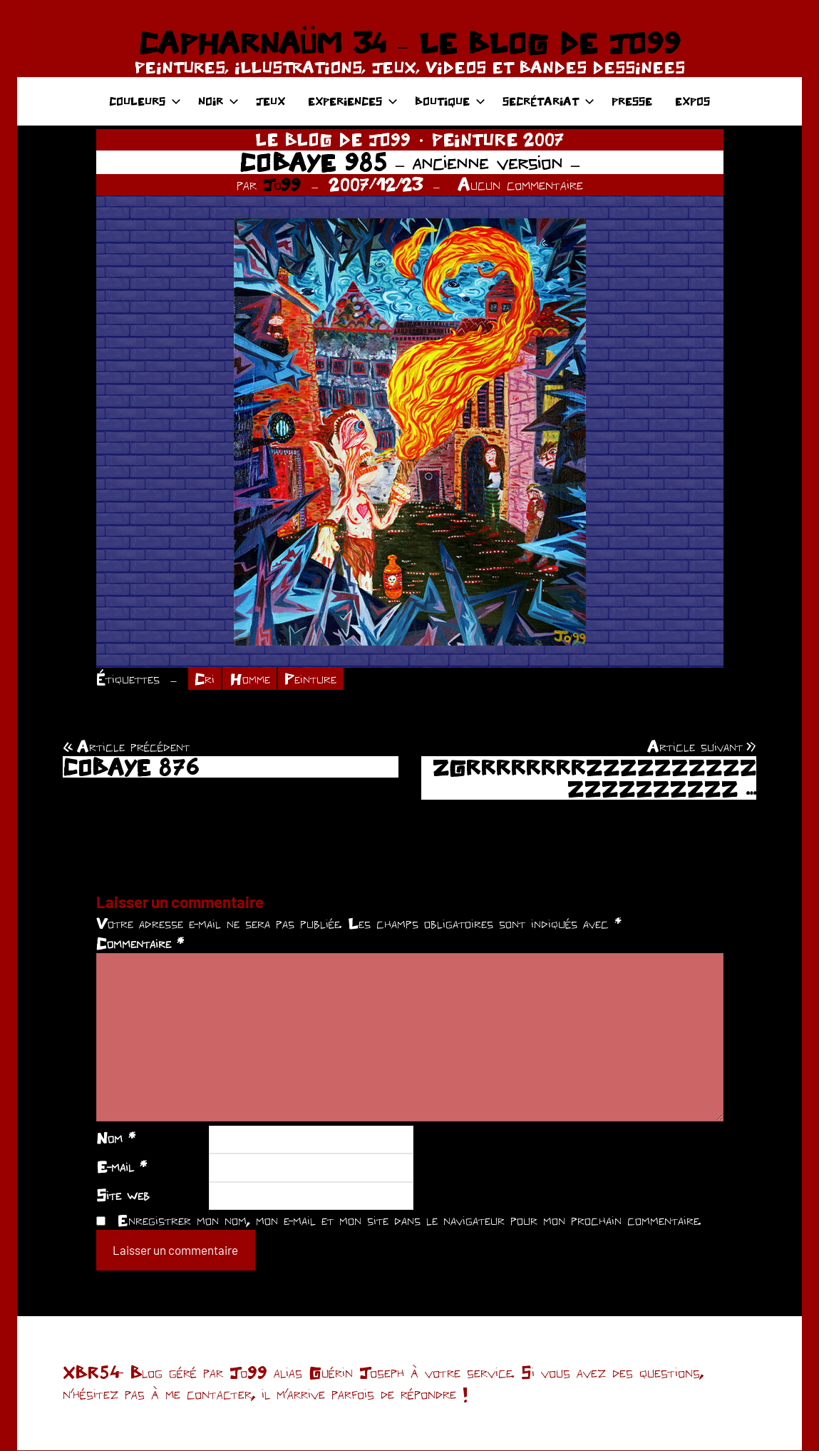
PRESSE (632, 101)
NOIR (218, 101)
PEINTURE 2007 (498, 139)
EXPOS (692, 101)
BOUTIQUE (450, 101)
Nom (115, 1139)
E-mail (121, 1167)
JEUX (270, 101)
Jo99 (282, 184)
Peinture (313, 679)
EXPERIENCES (353, 101)
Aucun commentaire (520, 184)
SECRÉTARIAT (548, 101)
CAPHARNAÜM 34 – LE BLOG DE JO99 (409, 42)
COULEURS (145, 101)
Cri (205, 679)
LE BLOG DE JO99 (333, 139)
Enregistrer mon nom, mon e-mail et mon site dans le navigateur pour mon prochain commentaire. (409, 1221)
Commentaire (140, 944)
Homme (251, 679)
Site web (123, 1195)
